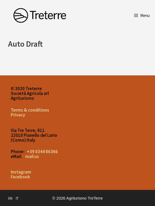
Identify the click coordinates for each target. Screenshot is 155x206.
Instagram (21, 172)
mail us (32, 156)
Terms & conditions (30, 110)
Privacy (18, 115)
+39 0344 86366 (42, 151)
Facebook (20, 177)
